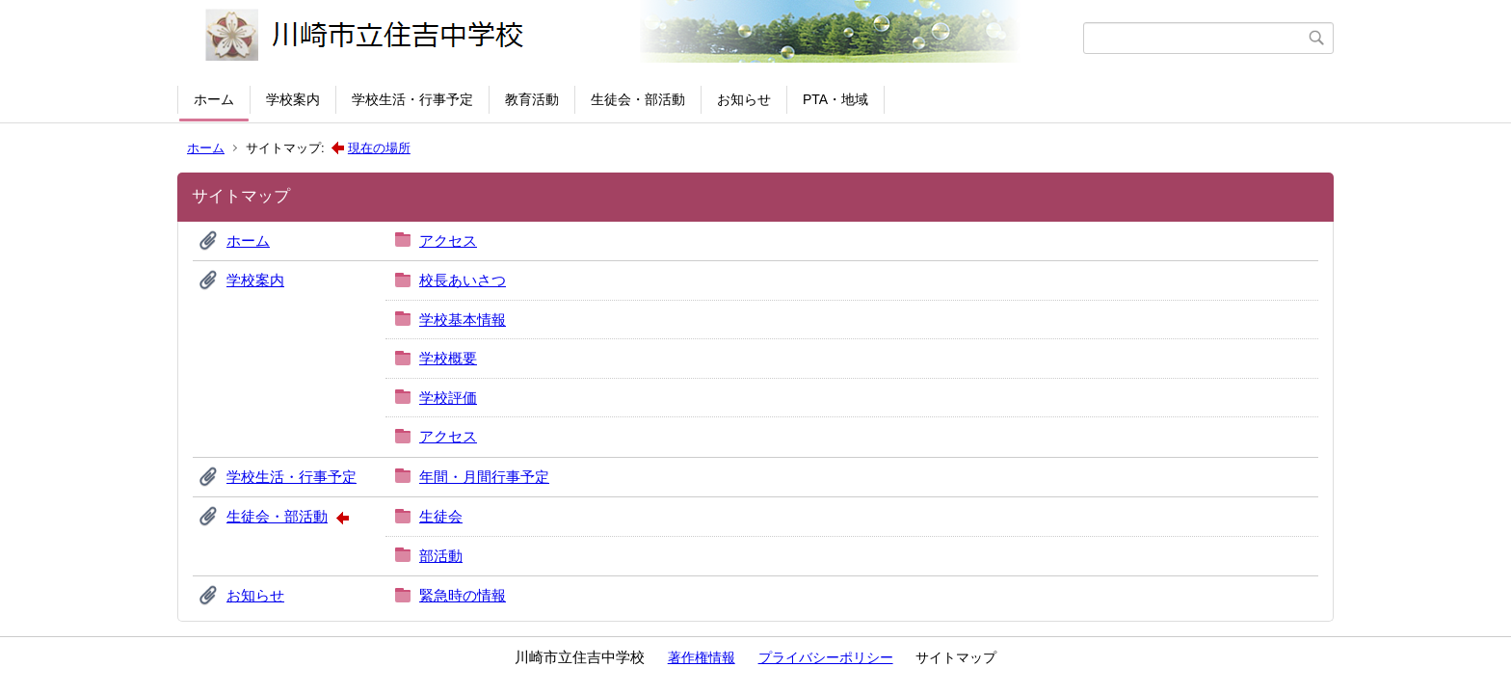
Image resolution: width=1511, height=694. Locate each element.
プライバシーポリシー (825, 657)
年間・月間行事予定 (484, 476)
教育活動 (532, 99)
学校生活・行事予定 (412, 99)
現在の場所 (379, 148)
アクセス (448, 240)
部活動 (441, 555)
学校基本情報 (462, 319)
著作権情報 (701, 657)
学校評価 (448, 397)
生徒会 (441, 516)
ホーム (214, 99)
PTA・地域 (835, 99)
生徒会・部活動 (638, 99)
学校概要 (448, 358)
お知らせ (744, 99)
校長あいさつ (462, 280)
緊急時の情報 (462, 595)
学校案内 (293, 99)
